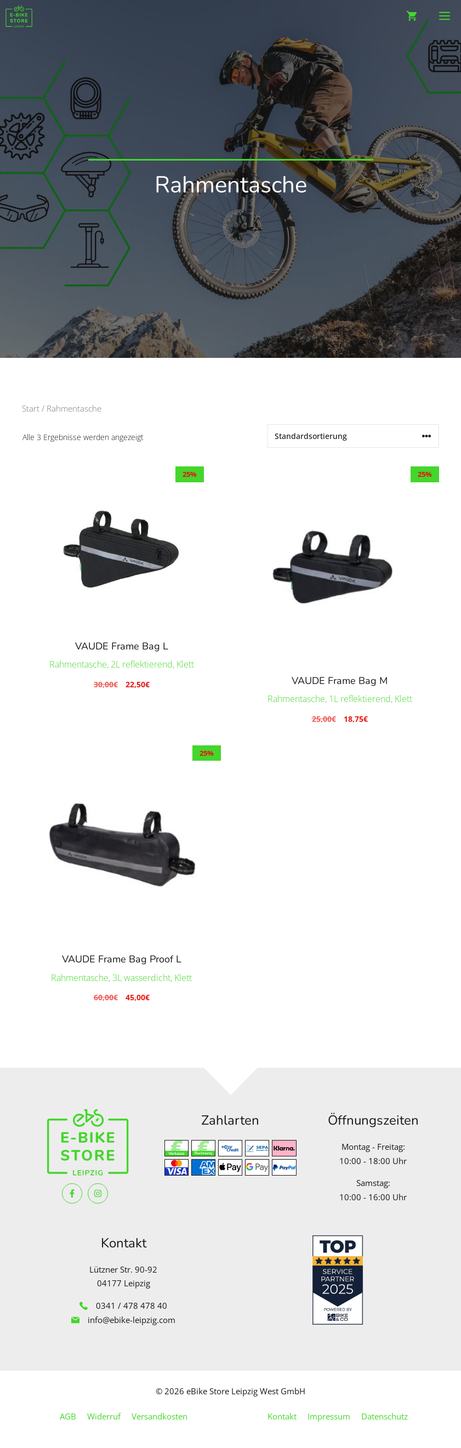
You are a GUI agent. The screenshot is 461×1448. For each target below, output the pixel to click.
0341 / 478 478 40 (131, 1305)
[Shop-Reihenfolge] (353, 436)
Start (30, 408)
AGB (68, 1416)
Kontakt (282, 1416)
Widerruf (104, 1416)
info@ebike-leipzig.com (131, 1319)
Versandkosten (159, 1416)
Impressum (329, 1416)
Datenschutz (384, 1416)
